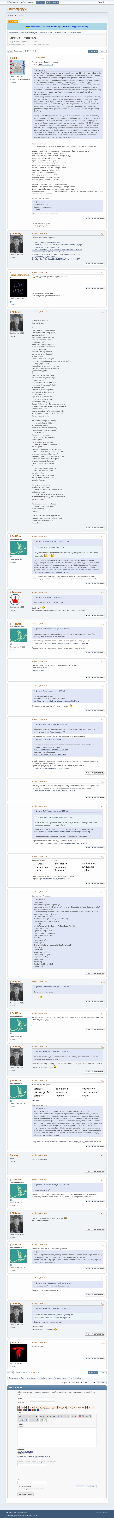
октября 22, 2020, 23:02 (39, 1278)
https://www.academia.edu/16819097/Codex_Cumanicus (53, 790)
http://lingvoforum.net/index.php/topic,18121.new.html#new (56, 701)
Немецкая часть (38, 670)
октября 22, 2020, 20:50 (39, 1080)
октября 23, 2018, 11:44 (39, 272)
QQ (88, 218)
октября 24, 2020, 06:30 (39, 1342)
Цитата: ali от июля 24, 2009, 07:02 (50, 547)
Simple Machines (23, 1513)
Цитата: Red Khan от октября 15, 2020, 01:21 (53, 629)
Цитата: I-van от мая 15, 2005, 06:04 (49, 739)
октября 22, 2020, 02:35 (39, 719)
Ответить (93, 51)
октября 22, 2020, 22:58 (39, 1213)
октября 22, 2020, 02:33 (39, 686)
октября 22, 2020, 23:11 (39, 1303)
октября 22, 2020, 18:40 (39, 892)
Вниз (10, 51)
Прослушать (21, 1457)
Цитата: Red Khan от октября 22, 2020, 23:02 (53, 1308)
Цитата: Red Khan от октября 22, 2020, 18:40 (53, 987)
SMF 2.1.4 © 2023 (11, 1513)
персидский (57, 879)
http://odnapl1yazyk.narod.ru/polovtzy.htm (50, 754)
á (17, 1412)
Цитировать (98, 218)
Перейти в (66, 1383)
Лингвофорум (17, 9)
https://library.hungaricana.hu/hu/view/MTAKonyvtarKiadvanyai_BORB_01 (60, 843)
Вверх (10, 1372)
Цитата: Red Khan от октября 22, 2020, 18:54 (53, 1051)
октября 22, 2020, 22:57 (39, 1179)
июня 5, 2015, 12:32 (38, 58)
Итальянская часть (39, 668)
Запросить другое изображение (38, 1457)
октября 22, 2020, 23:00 (39, 1244)
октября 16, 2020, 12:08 (39, 592)
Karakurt (16, 1343)
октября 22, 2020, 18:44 (39, 981)
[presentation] (36, 1472)
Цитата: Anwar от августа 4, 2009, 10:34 (51, 691)
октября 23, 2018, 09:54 (39, 233)
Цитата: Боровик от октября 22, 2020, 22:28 (52, 1185)
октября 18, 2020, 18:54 (39, 624)
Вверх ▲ (105, 1513)
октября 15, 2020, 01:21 (39, 536)
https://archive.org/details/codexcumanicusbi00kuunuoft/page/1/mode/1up (60, 643)
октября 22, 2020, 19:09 (39, 1046)
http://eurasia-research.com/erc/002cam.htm (51, 750)
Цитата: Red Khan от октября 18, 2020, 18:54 (53, 811)
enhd (14, 58)
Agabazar (16, 592)
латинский (47, 879)
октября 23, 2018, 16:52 (39, 312)
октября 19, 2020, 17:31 (39, 661)
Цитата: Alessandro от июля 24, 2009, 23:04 (52, 541)
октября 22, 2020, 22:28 (39, 1155)
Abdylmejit (17, 233)
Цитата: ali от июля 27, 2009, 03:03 (49, 597)
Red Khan (16, 536)
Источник (35, 1100)
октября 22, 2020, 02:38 (39, 781)
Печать (103, 51)
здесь (60, 27)
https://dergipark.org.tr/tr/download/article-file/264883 (52, 768)
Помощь (98, 1513)
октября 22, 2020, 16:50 (39, 806)
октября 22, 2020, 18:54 (39, 1013)
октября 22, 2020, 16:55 (39, 856)
